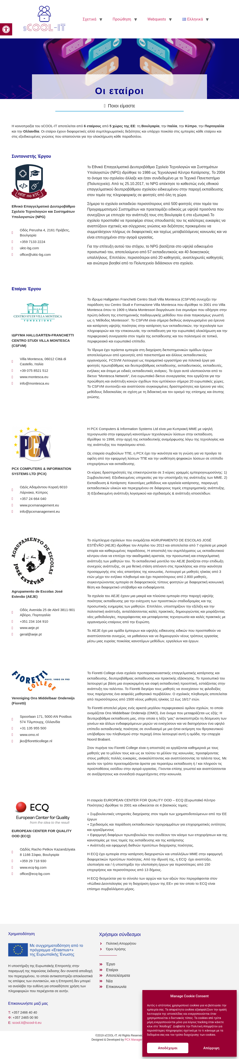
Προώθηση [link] (122, 19)
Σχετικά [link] (89, 19)
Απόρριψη (211, 1048)
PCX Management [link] (136, 1039)
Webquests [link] (157, 19)
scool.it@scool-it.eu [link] (27, 1023)
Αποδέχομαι (168, 1048)
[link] (6, 29)
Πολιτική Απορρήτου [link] (204, 1026)
